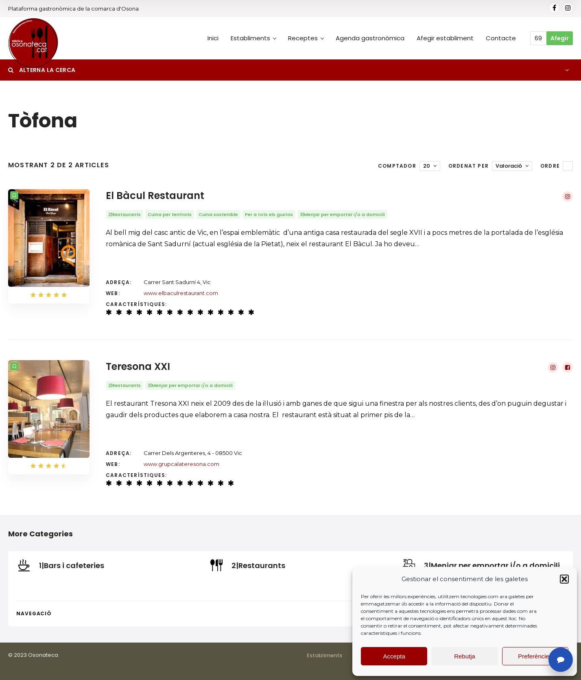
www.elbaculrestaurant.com (181, 293)
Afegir (559, 38)
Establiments (324, 655)
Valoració (509, 166)
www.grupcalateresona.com (181, 464)
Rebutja (464, 656)
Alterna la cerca (41, 70)
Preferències (535, 656)
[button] (564, 579)
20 (426, 166)
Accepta (394, 656)
